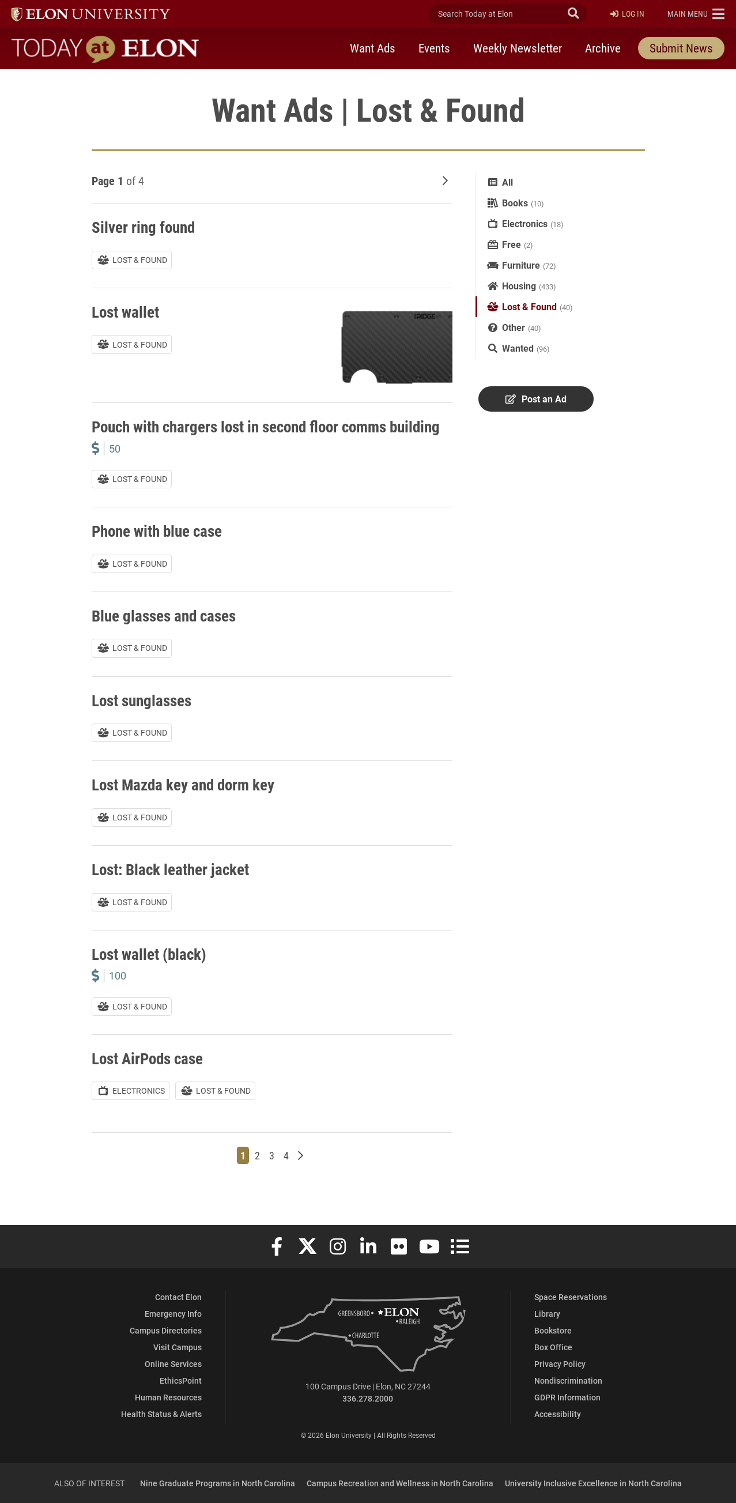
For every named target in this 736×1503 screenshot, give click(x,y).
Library (547, 1313)
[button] (695, 14)
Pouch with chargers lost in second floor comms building (247, 436)
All (507, 182)
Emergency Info (173, 1313)
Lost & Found (529, 306)
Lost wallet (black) (151, 973)
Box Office (553, 1347)
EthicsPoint (181, 1380)
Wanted (518, 348)
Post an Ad (535, 399)
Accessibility (557, 1413)
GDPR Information (567, 1397)
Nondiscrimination (568, 1380)
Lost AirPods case (150, 1077)
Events (434, 48)
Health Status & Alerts (161, 1413)
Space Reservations (570, 1296)
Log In (627, 14)
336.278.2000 (367, 1398)
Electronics (525, 223)
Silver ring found (145, 227)
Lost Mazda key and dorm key (187, 804)
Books (515, 203)
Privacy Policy (560, 1363)
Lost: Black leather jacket (173, 888)
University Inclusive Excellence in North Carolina (593, 1483)
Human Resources (168, 1397)
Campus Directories (166, 1330)
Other (513, 327)
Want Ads (372, 48)
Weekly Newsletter (517, 48)
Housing (519, 286)
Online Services (173, 1363)
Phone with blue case (160, 550)
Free (511, 244)
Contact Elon (178, 1296)
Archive (603, 48)
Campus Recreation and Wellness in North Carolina (400, 1483)
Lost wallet (127, 311)
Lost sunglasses (144, 719)
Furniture (521, 265)
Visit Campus (177, 1347)
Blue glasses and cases (166, 634)
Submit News (681, 48)
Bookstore (553, 1330)
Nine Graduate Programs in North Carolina (217, 1483)
